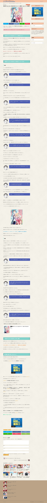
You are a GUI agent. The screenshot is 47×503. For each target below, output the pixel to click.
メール (4, 448)
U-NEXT (10, 360)
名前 (4, 445)
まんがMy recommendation (9, 1)
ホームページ (41, 1)
